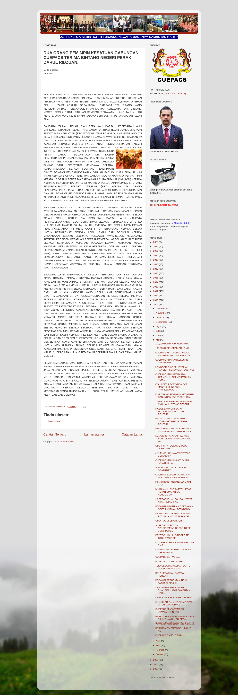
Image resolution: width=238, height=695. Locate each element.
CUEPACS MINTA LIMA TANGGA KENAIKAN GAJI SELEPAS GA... (173, 354)
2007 (156, 664)
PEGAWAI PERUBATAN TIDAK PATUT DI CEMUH (171, 581)
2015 (156, 277)
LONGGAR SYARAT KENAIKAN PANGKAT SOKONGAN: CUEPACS (175, 368)
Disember (161, 308)
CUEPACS (59, 19)
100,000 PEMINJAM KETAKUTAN (172, 343)
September (162, 322)
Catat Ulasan (54, 421)
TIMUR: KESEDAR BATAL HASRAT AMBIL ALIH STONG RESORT (173, 402)
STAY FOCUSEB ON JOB (168, 520)
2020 (156, 255)
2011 (156, 295)
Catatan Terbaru (54, 434)
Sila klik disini (181, 223)
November (161, 313)
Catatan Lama (132, 434)
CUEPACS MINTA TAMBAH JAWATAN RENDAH (169, 610)
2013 (156, 286)
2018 (156, 264)
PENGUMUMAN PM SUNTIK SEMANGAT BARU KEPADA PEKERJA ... (171, 421)
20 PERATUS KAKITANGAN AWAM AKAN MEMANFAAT (173, 500)
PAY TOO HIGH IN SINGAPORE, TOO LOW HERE (172, 536)
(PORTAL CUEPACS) (175, 93)
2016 (156, 273)
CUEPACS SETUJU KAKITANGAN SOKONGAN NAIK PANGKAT (173, 476)
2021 (156, 251)
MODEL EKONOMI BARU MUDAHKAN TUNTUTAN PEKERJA (169, 411)
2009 (156, 304)
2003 (156, 669)
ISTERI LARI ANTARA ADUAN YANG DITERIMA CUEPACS (174, 603)
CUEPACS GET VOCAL (167, 557)
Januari (160, 654)
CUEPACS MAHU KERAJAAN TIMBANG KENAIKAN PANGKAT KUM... (173, 377)
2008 (156, 660)
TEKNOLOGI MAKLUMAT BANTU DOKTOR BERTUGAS (172, 567)
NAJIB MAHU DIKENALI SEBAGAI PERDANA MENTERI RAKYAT (173, 515)
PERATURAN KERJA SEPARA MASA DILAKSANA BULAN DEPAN (174, 617)
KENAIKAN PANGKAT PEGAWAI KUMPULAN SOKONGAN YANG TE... (173, 438)
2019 (156, 260)
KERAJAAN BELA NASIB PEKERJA (173, 597)
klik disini (154, 205)
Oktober (160, 317)
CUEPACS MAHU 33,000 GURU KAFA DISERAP (172, 461)
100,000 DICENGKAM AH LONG (172, 348)
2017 (156, 269)
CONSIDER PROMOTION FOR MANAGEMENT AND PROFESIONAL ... (171, 387)
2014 (156, 282)
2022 (156, 246)
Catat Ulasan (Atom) (64, 441)
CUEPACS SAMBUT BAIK (168, 635)
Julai (158, 331)
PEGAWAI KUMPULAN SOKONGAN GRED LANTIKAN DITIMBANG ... (174, 507)
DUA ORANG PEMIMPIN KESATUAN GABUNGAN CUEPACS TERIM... (174, 395)
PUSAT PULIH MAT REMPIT (170, 561)
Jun (158, 335)
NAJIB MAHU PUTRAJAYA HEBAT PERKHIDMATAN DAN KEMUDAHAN (173, 492)
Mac (158, 645)
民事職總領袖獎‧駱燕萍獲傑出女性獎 (174, 623)
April (158, 641)
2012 (156, 291)
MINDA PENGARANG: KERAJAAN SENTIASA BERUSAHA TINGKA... (174, 430)
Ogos (159, 326)
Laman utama (94, 434)
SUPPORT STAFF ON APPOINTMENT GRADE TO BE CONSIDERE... (173, 528)
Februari (160, 650)
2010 (156, 300)
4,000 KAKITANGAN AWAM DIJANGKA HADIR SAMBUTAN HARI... (172, 590)
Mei (158, 339)
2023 (156, 242)
